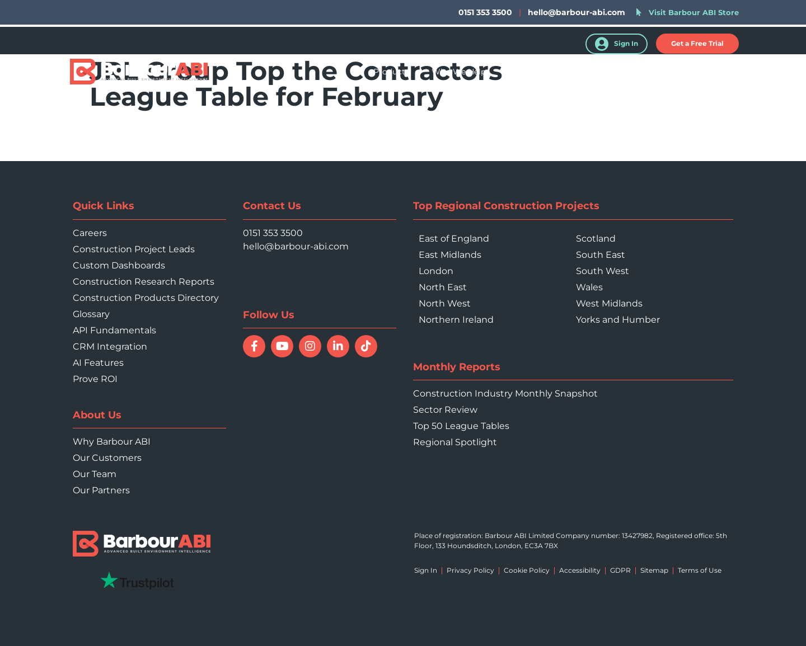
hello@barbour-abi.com (576, 12)
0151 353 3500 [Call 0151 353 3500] (273, 233)
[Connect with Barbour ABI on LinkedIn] (338, 346)
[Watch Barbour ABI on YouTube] (282, 346)
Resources (597, 72)
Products (391, 72)
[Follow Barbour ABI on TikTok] (366, 346)
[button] (697, 44)
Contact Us (720, 72)
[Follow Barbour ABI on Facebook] (254, 346)
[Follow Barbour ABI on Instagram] (310, 346)
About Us (657, 72)
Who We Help (459, 72)
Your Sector (531, 72)
